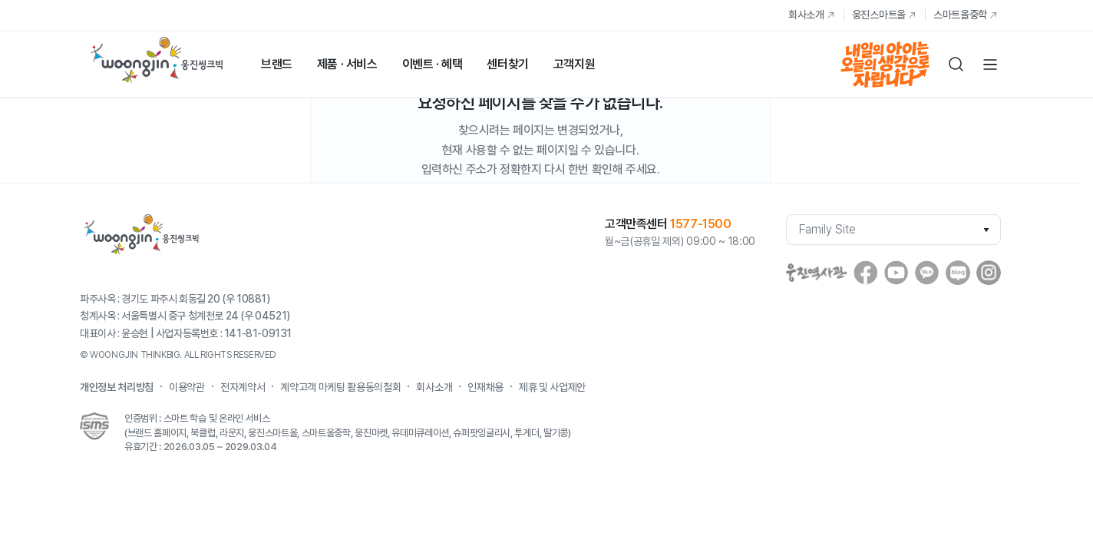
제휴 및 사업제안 (552, 387)
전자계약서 (242, 387)
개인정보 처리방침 (117, 387)
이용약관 (187, 387)
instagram (988, 272)
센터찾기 (507, 64)
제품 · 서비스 (347, 64)
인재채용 (485, 387)
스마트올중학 (960, 14)
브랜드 (276, 64)
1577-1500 (700, 224)
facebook (866, 272)
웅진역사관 (816, 272)
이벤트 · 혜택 (432, 64)
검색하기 (956, 64)
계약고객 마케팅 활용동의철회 (340, 387)
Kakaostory (927, 272)
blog (958, 272)
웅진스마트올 (879, 14)
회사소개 (806, 14)
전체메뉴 (990, 64)
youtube (896, 272)
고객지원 (574, 64)
